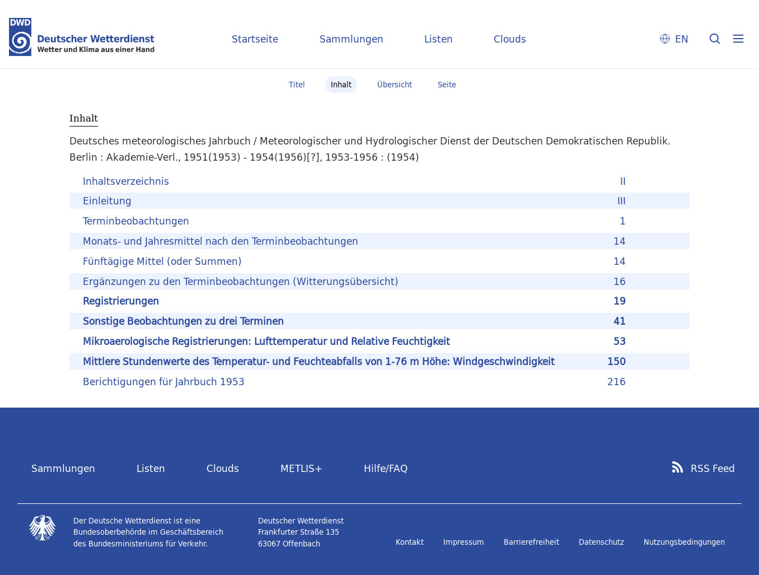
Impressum (463, 542)
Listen (438, 39)
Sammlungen (351, 39)
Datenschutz (601, 542)
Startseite (255, 39)
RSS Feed (713, 468)
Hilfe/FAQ (385, 468)
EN (681, 39)
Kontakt (410, 542)
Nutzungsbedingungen (684, 542)
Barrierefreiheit (531, 542)
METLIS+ (301, 468)
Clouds (510, 39)
